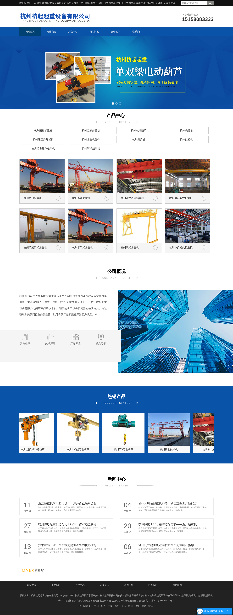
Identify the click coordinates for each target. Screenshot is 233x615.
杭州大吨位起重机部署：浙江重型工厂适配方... (169, 503)
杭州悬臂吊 (186, 130)
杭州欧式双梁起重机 (132, 198)
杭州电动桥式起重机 (181, 198)
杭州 (96, 605)
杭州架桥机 (186, 139)
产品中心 (80, 585)
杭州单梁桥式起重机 (181, 247)
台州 (130, 605)
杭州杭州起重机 (33, 198)
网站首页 (31, 585)
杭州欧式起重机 (130, 247)
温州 (117, 605)
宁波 (110, 605)
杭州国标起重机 (89, 3)
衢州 (144, 605)
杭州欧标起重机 (91, 130)
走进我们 (55, 585)
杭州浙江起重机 (81, 198)
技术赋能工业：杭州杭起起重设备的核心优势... (68, 545)
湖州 (137, 605)
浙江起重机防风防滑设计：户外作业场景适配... (68, 503)
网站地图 (177, 585)
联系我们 (152, 585)
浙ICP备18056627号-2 (162, 600)
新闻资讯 (104, 585)
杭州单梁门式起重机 (35, 247)
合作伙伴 (128, 585)
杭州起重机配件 (91, 139)
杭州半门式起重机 (82, 247)
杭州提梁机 (138, 139)
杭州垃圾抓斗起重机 (43, 148)
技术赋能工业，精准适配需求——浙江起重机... (169, 524)
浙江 (150, 605)
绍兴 (103, 605)
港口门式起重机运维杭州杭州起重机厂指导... (167, 545)
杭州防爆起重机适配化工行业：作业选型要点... (68, 524)
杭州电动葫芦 (138, 130)
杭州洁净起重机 (91, 148)
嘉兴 (123, 605)
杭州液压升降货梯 (43, 139)
